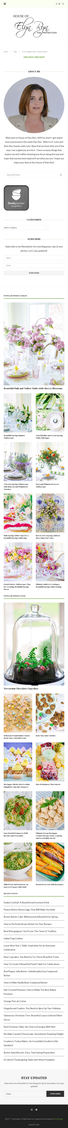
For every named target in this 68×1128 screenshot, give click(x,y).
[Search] (63, 4)
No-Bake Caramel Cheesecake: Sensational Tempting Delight (34, 1033)
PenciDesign (58, 1119)
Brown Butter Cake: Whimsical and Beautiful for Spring (31, 916)
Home (6, 52)
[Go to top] (34, 1124)
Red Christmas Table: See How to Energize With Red (29, 1026)
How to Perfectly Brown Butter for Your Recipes (28, 924)
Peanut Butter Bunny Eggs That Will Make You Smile (29, 909)
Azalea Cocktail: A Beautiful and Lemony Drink (26, 902)
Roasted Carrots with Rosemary (49, 884)
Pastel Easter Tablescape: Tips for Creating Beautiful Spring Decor (17, 587)
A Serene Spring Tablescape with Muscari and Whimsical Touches (16, 486)
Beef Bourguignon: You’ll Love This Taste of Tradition (30, 931)
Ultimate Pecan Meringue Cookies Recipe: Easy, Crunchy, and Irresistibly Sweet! (49, 835)
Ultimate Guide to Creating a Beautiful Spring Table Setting (48, 585)
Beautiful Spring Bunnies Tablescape (14, 436)
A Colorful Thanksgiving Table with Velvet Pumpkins (29, 1059)
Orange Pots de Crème (15, 1001)
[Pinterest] (59, 4)
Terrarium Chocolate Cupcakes (21, 688)
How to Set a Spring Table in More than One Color (48, 537)
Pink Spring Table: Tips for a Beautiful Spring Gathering (16, 537)
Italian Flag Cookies (13, 938)
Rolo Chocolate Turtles (45, 736)
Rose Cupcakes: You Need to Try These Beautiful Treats (31, 956)
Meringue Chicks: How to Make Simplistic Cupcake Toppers (17, 785)
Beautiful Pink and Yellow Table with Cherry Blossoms (33, 388)
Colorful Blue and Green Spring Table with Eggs (49, 436)
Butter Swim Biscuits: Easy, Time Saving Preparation (29, 1052)
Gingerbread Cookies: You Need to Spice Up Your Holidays (32, 1008)
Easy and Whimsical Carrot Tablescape (47, 485)
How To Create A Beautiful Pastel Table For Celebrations (32, 964)
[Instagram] (56, 4)
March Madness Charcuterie (48, 784)
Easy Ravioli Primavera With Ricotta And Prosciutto (16, 834)
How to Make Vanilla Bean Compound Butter (26, 982)
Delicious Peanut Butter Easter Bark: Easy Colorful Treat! (17, 737)
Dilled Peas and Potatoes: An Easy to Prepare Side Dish (16, 885)
